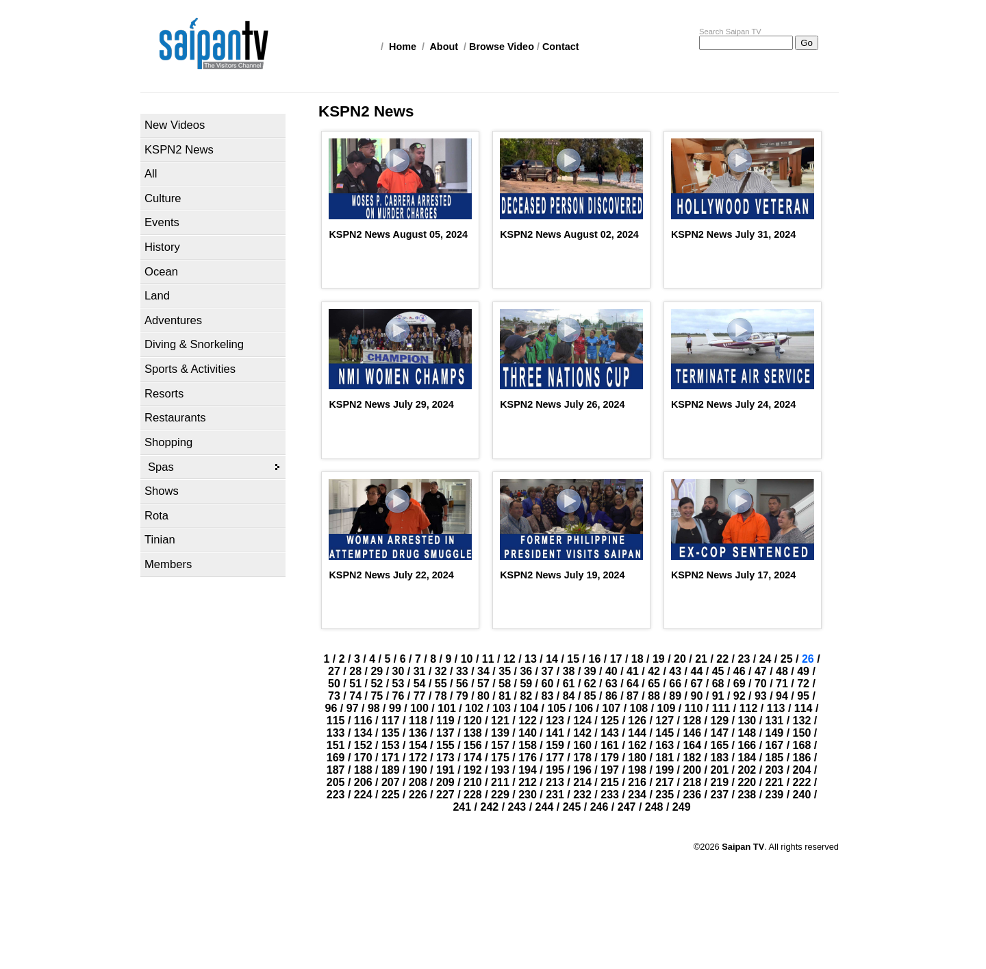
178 (582, 757)
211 (500, 782)
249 (681, 807)
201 (719, 770)
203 (775, 770)
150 (802, 733)
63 (611, 683)
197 (610, 770)
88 (654, 696)
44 (697, 671)
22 (722, 659)
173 (445, 757)
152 (363, 745)
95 (803, 696)
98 (374, 708)
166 (747, 745)
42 (654, 671)
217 (664, 782)
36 (526, 671)
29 (376, 671)
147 (719, 733)
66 (675, 683)
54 (420, 683)
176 (527, 757)
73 (334, 696)
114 (803, 708)
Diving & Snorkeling (194, 344)
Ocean (161, 271)
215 (610, 782)
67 (697, 683)
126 (637, 720)
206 (363, 782)
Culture (162, 198)
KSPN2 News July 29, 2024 (391, 404)
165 (719, 745)
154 (418, 745)
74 (355, 696)
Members (168, 564)
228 (473, 794)
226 (418, 794)
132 (802, 720)
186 (802, 757)
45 (718, 671)
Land (157, 295)
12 (509, 659)
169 (336, 757)
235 (664, 794)
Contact (560, 46)
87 (633, 696)
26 (808, 659)
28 (355, 671)
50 (334, 683)
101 (447, 708)
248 (654, 807)
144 (637, 733)
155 (445, 745)
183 (719, 757)
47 (761, 671)
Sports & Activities (190, 369)
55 (441, 683)
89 (675, 696)
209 (445, 782)
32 (441, 671)
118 (418, 720)
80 (483, 696)
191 (445, 770)
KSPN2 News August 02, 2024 (569, 234)
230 (527, 794)
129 (719, 720)
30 (398, 671)
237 (719, 794)
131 (775, 720)
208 (418, 782)
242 (490, 807)
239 (775, 794)
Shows (161, 491)
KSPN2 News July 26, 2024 (562, 404)
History (162, 247)
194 (527, 770)
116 (363, 720)
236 (692, 794)
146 (692, 733)
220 (747, 782)
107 (611, 708)
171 (390, 757)
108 (639, 708)
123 (555, 720)
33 (462, 671)
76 (398, 696)
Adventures (173, 320)
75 (376, 696)
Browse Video (501, 46)
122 (527, 720)
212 (527, 782)
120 (473, 720)
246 (599, 807)
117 (390, 720)
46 (739, 671)
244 (544, 807)
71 (782, 683)
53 (398, 683)
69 (739, 683)
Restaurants (175, 417)
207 (390, 782)
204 (802, 770)
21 (701, 659)
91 (718, 696)
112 (749, 708)
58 (504, 683)
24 (765, 659)
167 (775, 745)
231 (555, 794)
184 (747, 757)
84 (569, 696)
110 (694, 708)
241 (462, 807)
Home (402, 46)
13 (530, 659)
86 (611, 696)
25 (787, 659)
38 (569, 671)
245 (572, 807)
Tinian (159, 539)
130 (747, 720)
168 (802, 745)
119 (445, 720)
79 (462, 696)
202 (747, 770)
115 (336, 720)
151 (336, 745)
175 (500, 757)
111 (721, 708)
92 (739, 696)
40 (611, 671)
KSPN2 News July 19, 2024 (562, 574)
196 (582, 770)
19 (659, 659)
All (150, 173)
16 (595, 659)
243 (517, 807)
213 (555, 782)
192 (473, 770)
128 (692, 720)
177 (555, 757)
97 (352, 708)
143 (610, 733)
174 (473, 757)
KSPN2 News (179, 149)
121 (500, 720)
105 (556, 708)
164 (692, 745)
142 (582, 733)
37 (548, 671)
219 (719, 782)
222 (802, 782)
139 (500, 733)
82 (526, 696)
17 (616, 659)
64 (633, 683)
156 (473, 745)
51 (355, 683)
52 (376, 683)
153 (390, 745)
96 (331, 708)
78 (441, 696)
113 (776, 708)
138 (473, 733)
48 (782, 671)
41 (633, 671)
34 (483, 671)
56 (462, 683)
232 (582, 794)
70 (761, 683)
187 (336, 770)
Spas (161, 467)
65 (654, 683)
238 (747, 794)
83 (548, 696)
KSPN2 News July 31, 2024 (733, 234)
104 (529, 708)
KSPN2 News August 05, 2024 (398, 234)
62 (590, 683)
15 (573, 659)
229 (500, 794)
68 (718, 683)
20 (680, 659)
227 (445, 794)
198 (637, 770)
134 (363, 733)
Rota (156, 515)
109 (666, 708)
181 (664, 757)
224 (363, 794)
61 (569, 683)
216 (637, 782)
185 (775, 757)
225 (390, 794)
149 (775, 733)
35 (504, 671)
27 (334, 671)
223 (336, 794)
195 (555, 770)
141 (555, 733)
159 (555, 745)
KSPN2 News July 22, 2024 (391, 574)
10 (467, 659)
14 (552, 659)
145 (664, 733)
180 (637, 757)
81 (504, 696)
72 (803, 683)
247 (627, 807)
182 (692, 757)
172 (418, 757)
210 (473, 782)
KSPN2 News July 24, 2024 (733, 404)
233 (610, 794)
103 (501, 708)
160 (582, 745)
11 (488, 659)
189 (390, 770)
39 (590, 671)
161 (610, 745)
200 (692, 770)
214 (582, 782)
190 (418, 770)
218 (692, 782)
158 (527, 745)
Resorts (164, 393)
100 (419, 708)
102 (474, 708)
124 (582, 720)
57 (483, 683)
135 (390, 733)
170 (363, 757)
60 (548, 683)
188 (363, 770)
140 (527, 733)
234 (637, 794)
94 (782, 696)
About (443, 46)
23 (743, 659)
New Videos (174, 125)
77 (420, 696)
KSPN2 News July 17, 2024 (733, 574)
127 (664, 720)
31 (420, 671)
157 (500, 745)
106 (583, 708)
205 (336, 782)
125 (610, 720)
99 (395, 708)
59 (526, 683)
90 (697, 696)
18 (637, 659)
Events (161, 222)
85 (590, 696)
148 (747, 733)
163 (664, 745)
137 (445, 733)
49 (803, 671)
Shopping (168, 442)
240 (802, 794)
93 (761, 696)
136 (418, 733)
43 (675, 671)
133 (336, 733)
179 (610, 757)
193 (500, 770)
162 (637, 745)
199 (664, 770)
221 (775, 782)
